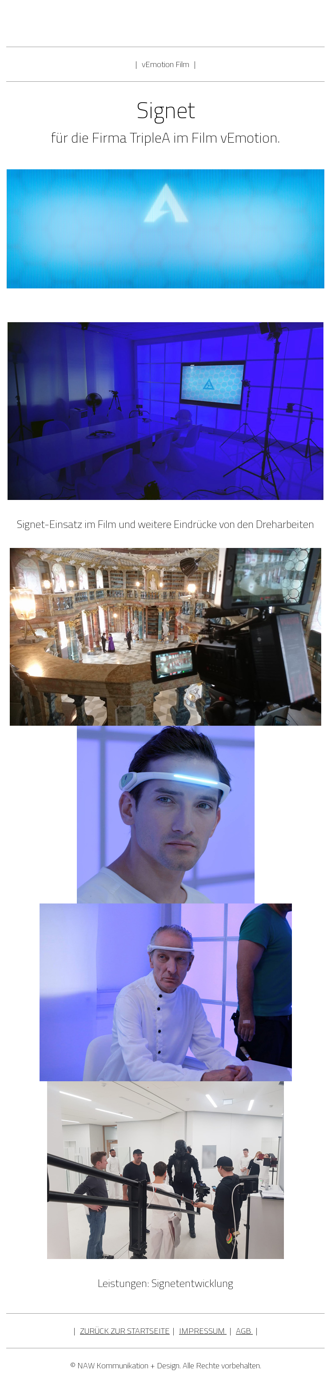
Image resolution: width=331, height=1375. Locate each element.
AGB (243, 1331)
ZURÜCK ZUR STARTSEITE (125, 1331)
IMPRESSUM (202, 1331)
